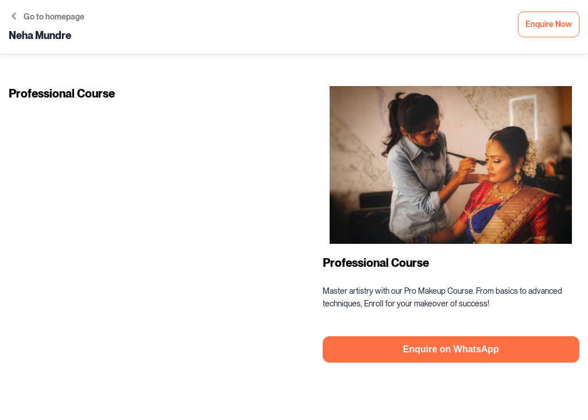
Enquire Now (548, 24)
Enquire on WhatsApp (451, 349)
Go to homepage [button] (47, 17)
